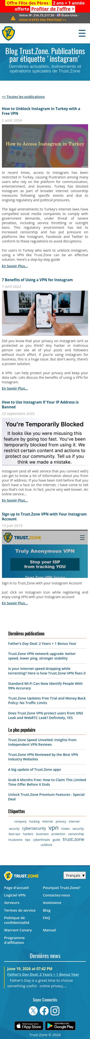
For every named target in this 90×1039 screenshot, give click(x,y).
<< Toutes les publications (23, 96)
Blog (47, 910)
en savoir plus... (15, 266)
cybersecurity (34, 828)
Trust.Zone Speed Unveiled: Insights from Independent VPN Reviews (42, 742)
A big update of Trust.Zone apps (34, 769)
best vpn (14, 834)
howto (65, 829)
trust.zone (73, 839)
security (78, 828)
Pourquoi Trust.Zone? (61, 887)
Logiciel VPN (14, 895)
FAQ (46, 917)
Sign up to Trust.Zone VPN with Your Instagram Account (44, 516)
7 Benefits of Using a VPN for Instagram (37, 279)
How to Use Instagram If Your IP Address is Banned (40, 404)
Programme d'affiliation (14, 940)
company (20, 821)
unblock (46, 845)
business (42, 834)
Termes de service (20, 910)
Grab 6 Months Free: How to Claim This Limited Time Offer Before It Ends (47, 782)
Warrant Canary (18, 930)
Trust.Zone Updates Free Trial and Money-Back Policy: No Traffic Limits (47, 700)
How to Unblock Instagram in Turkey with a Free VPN (41, 111)
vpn (54, 827)
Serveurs (11, 902)
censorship (76, 834)
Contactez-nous (56, 895)
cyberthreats (41, 840)
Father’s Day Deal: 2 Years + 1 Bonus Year (42, 643)
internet (47, 821)
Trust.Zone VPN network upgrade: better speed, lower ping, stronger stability (42, 655)
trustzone (15, 839)
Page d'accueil (16, 887)
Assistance (52, 902)
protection (58, 834)
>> (42, 20)
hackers (28, 834)
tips (27, 839)
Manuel (49, 930)
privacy (61, 821)
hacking (34, 821)
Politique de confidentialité (17, 920)
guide (56, 840)
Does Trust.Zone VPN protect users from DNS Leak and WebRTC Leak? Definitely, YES (45, 715)
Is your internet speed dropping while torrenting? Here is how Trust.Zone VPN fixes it (47, 670)
